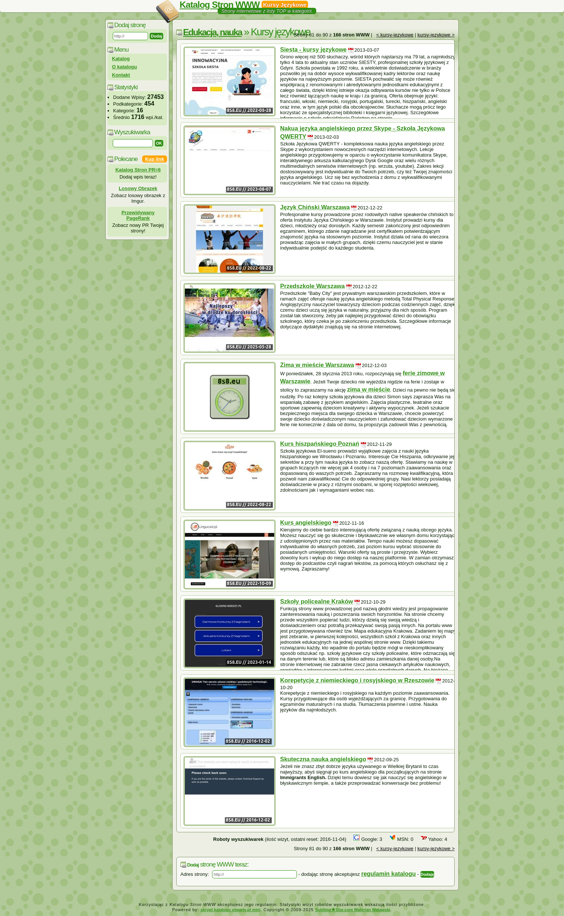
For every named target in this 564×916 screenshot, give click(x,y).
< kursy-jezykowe (394, 35)
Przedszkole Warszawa (312, 286)
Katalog (121, 58)
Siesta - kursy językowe (313, 49)
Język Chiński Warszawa (315, 207)
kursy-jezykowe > (436, 35)
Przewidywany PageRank (138, 215)
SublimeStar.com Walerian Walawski (352, 909)
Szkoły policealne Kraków (316, 601)
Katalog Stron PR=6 (138, 170)
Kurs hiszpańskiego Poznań (319, 444)
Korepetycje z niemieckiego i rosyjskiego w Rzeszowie (357, 680)
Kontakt (121, 75)
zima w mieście (368, 389)
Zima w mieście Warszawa (317, 365)
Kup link (154, 159)
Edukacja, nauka (212, 32)
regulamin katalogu (388, 874)
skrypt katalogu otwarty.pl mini (230, 909)
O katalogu (124, 67)
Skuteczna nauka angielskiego (323, 759)
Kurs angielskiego (305, 523)
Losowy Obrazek (138, 188)
